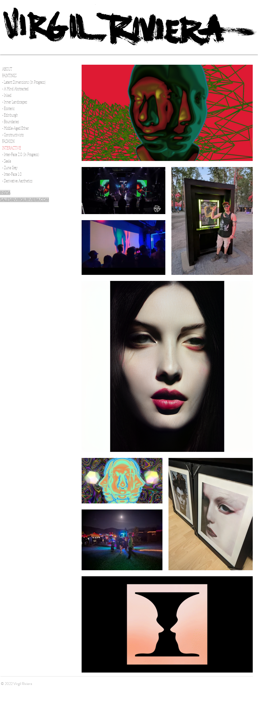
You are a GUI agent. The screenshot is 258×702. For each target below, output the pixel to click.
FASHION (8, 141)
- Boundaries (10, 121)
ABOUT (7, 69)
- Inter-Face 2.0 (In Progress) (20, 154)
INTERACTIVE (11, 147)
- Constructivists (13, 134)
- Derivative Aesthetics (17, 180)
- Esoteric (8, 108)
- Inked (6, 95)
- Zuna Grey (10, 167)
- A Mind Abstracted (15, 88)
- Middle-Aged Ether (15, 128)
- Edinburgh (10, 115)
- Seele (6, 161)
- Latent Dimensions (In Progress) (24, 82)
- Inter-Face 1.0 (12, 174)
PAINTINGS (9, 75)
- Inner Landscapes (14, 101)
